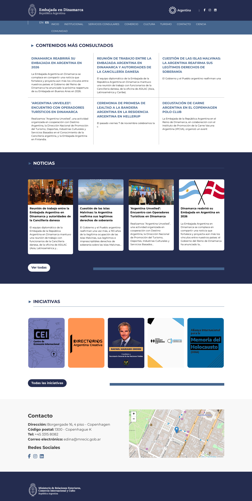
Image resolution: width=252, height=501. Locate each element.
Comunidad (201, 24)
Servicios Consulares (85, 24)
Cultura (131, 24)
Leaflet (202, 450)
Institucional (55, 24)
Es (222, 10)
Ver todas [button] (39, 260)
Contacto (166, 24)
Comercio (113, 24)
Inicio (37, 24)
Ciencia (183, 24)
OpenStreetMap (211, 450)
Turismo (147, 24)
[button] (176, 423)
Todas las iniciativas (47, 376)
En (215, 10)
